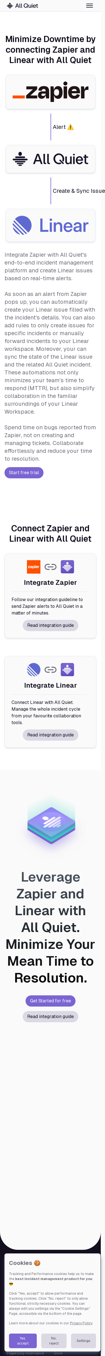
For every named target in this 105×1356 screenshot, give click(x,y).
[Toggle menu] (89, 5)
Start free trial (24, 472)
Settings (83, 1341)
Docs (58, 1353)
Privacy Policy (81, 1323)
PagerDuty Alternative (25, 1353)
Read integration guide (50, 625)
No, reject (54, 1340)
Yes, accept (23, 1340)
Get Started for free (50, 1000)
